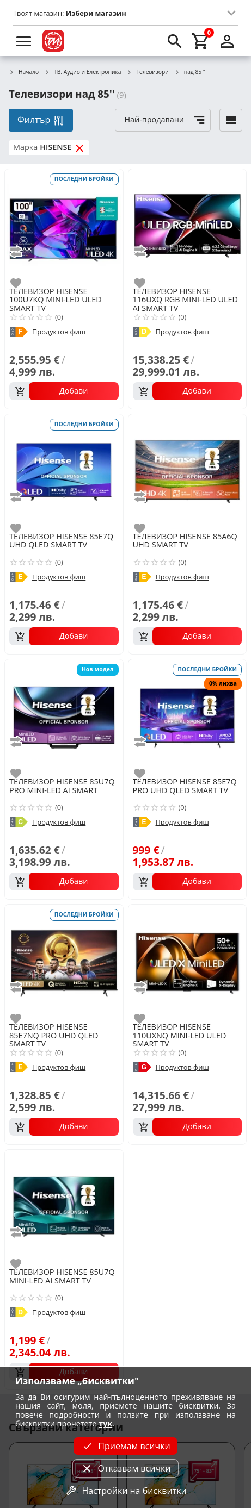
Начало (24, 72)
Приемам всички (125, 1446)
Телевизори (147, 72)
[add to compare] (22, 252)
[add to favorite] (22, 283)
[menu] (24, 41)
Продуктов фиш (58, 332)
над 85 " (189, 72)
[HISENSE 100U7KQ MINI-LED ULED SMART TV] (64, 227)
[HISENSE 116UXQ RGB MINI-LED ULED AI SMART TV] (187, 227)
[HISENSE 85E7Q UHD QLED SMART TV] (64, 472)
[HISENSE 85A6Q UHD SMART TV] (187, 472)
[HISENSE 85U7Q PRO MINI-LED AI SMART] (64, 717)
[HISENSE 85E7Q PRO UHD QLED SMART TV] (187, 717)
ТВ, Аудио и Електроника (82, 72)
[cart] (201, 41)
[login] (227, 41)
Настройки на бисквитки (125, 1490)
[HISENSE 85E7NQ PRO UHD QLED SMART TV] (64, 962)
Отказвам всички (125, 1468)
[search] (175, 41)
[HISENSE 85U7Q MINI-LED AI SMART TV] (64, 1208)
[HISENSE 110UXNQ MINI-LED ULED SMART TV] (187, 962)
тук (105, 1423)
